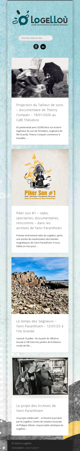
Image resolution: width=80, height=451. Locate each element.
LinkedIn (43, 46)
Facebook (36, 46)
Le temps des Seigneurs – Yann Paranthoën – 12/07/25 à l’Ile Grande (39, 326)
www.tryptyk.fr (32, 447)
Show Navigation (60, 30)
